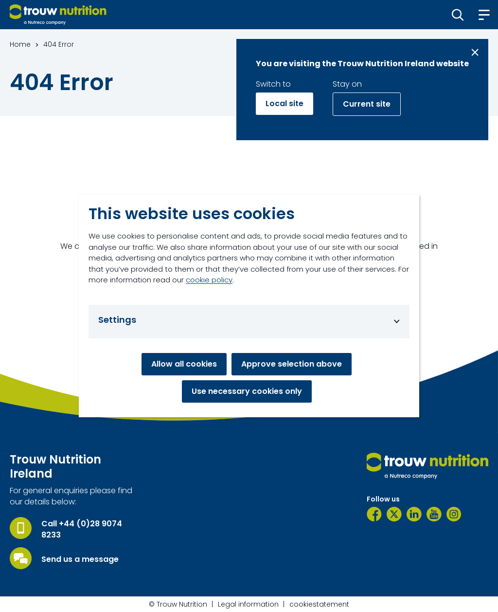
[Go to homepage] (58, 14)
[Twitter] (394, 514)
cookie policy (209, 280)
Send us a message (80, 559)
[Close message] (475, 52)
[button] (458, 14)
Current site (367, 104)
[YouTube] (434, 514)
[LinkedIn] (414, 514)
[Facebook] (374, 514)
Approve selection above (291, 364)
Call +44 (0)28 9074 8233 (81, 529)
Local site (284, 103)
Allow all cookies (184, 364)
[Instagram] (454, 514)
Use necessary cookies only (247, 391)
